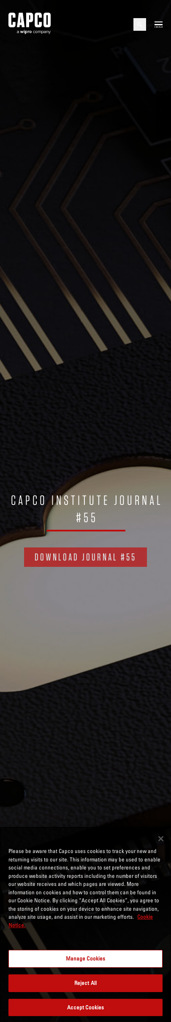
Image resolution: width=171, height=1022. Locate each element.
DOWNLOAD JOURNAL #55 (85, 557)
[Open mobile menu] (159, 24)
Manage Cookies (86, 959)
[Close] (161, 839)
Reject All (85, 983)
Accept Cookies (85, 1008)
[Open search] (139, 24)
